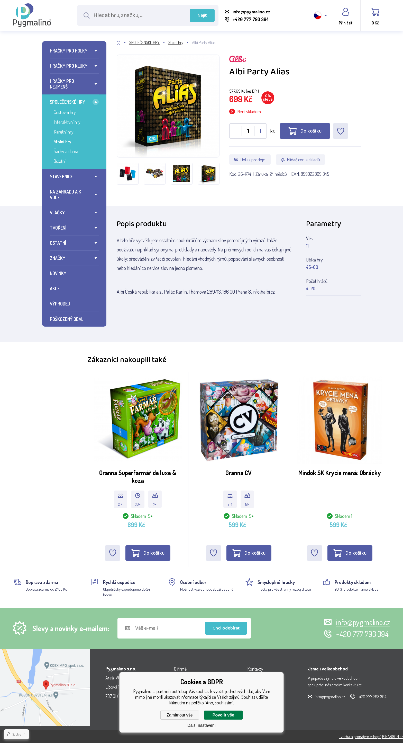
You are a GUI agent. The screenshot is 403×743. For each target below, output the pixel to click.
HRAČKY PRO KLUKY (68, 66)
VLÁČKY (57, 212)
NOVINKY (58, 273)
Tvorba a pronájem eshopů (360, 736)
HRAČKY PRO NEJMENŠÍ (62, 84)
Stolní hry (62, 141)
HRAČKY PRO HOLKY (68, 51)
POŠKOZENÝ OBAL (66, 319)
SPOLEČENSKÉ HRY (67, 102)
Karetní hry (64, 132)
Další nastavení (201, 725)
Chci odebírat (226, 628)
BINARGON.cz (392, 736)
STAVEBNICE (61, 176)
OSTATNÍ (58, 243)
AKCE (55, 288)
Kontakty (255, 669)
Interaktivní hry (67, 122)
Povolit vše (223, 715)
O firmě (180, 669)
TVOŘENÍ (58, 228)
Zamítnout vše (180, 715)
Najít (202, 15)
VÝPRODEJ (60, 304)
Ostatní (60, 161)
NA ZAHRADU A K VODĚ (65, 194)
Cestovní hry (65, 112)
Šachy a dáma (66, 151)
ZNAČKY (57, 258)
